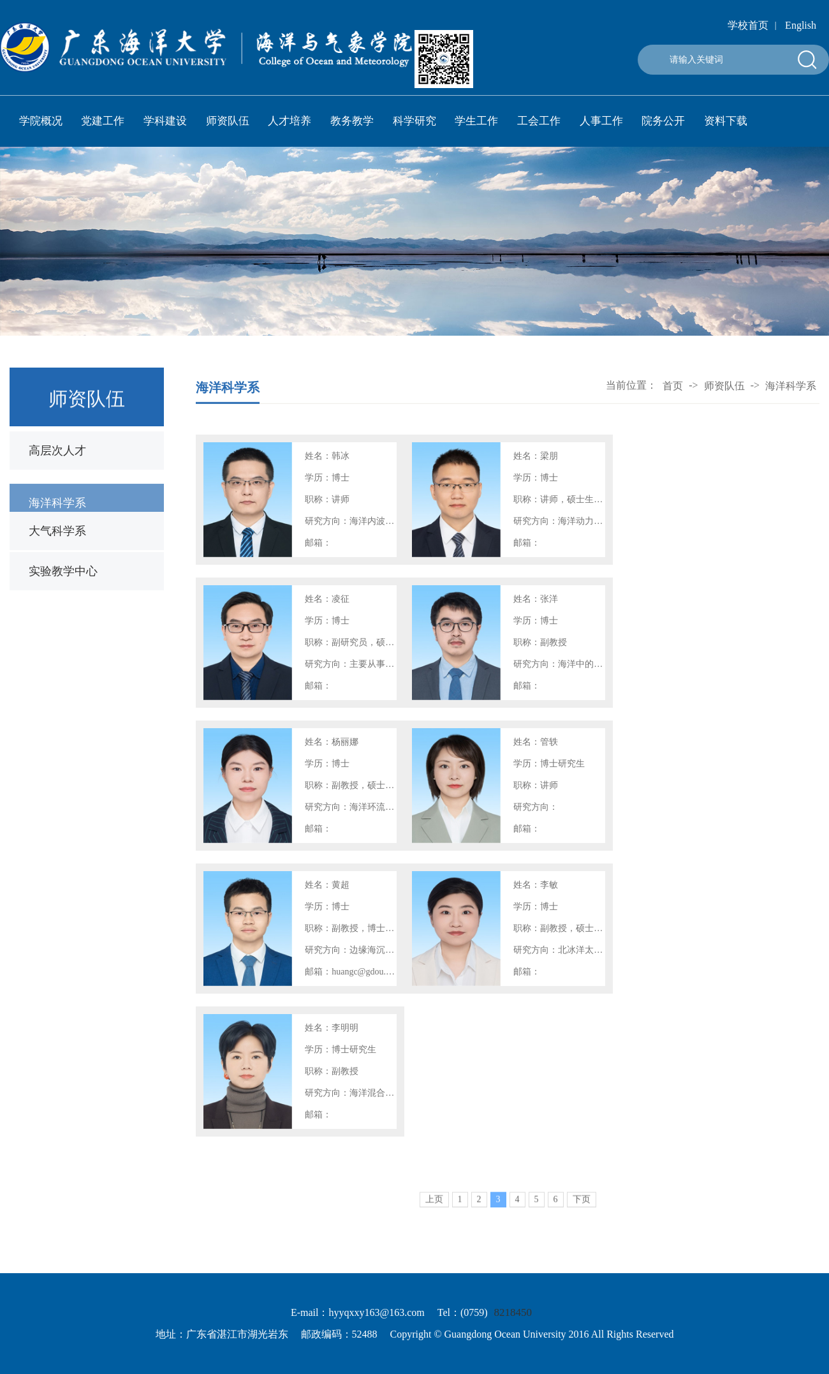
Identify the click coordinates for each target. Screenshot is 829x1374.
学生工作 (476, 121)
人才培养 (289, 121)
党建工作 (102, 121)
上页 (434, 1209)
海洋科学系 (57, 510)
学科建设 (165, 121)
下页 (582, 1209)
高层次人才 (57, 450)
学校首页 (748, 25)
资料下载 (725, 121)
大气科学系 (57, 531)
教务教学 (352, 121)
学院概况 (40, 121)
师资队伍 (227, 121)
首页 (673, 387)
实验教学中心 (63, 571)
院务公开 (663, 121)
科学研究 (414, 121)
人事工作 (601, 121)
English (800, 25)
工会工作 (539, 121)
